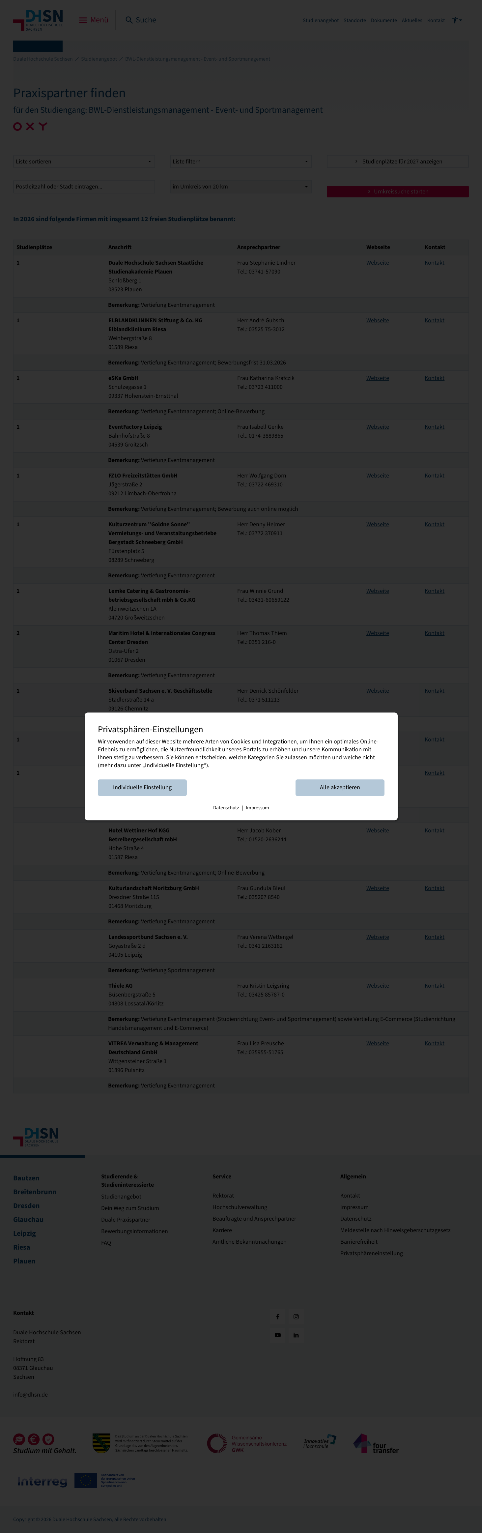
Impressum (257, 808)
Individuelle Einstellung (142, 788)
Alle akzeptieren (340, 788)
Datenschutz (226, 808)
